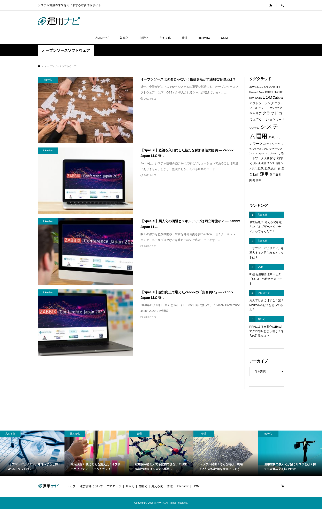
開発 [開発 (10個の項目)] (252, 180)
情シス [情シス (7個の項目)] (271, 163)
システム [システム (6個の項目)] (254, 127)
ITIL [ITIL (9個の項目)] (278, 87)
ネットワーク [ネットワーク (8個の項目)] (272, 143)
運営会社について (91, 486)
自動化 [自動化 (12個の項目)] (254, 174)
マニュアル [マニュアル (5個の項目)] (262, 149)
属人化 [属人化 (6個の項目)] (257, 163)
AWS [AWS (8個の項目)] (252, 87)
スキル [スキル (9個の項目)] (272, 137)
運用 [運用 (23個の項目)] (264, 174)
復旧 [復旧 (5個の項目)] (263, 163)
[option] (32, 453)
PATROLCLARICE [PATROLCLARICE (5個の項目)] (274, 92)
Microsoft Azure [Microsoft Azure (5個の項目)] (256, 92)
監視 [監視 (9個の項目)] (261, 168)
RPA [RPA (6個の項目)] (251, 98)
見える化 (165, 37)
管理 (184, 37)
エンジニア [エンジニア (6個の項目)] (276, 108)
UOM (224, 37)
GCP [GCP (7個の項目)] (272, 87)
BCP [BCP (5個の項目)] (266, 87)
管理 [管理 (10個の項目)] (281, 168)
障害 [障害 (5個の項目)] (258, 180)
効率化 (124, 37)
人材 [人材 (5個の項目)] (266, 158)
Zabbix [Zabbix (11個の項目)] (278, 97)
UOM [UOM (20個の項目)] (267, 97)
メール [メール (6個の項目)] (273, 153)
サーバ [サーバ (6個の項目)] (280, 119)
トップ (71, 486)
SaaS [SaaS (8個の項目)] (258, 97)
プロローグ (101, 37)
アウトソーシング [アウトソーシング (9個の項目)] (261, 103)
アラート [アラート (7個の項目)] (263, 107)
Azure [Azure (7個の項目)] (259, 87)
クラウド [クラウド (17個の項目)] (270, 113)
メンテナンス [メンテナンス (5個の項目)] (262, 153)
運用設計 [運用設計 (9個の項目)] (275, 174)
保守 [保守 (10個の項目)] (273, 158)
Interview (204, 37)
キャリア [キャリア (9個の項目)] (255, 113)
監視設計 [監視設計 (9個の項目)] (270, 168)
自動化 (143, 37)
